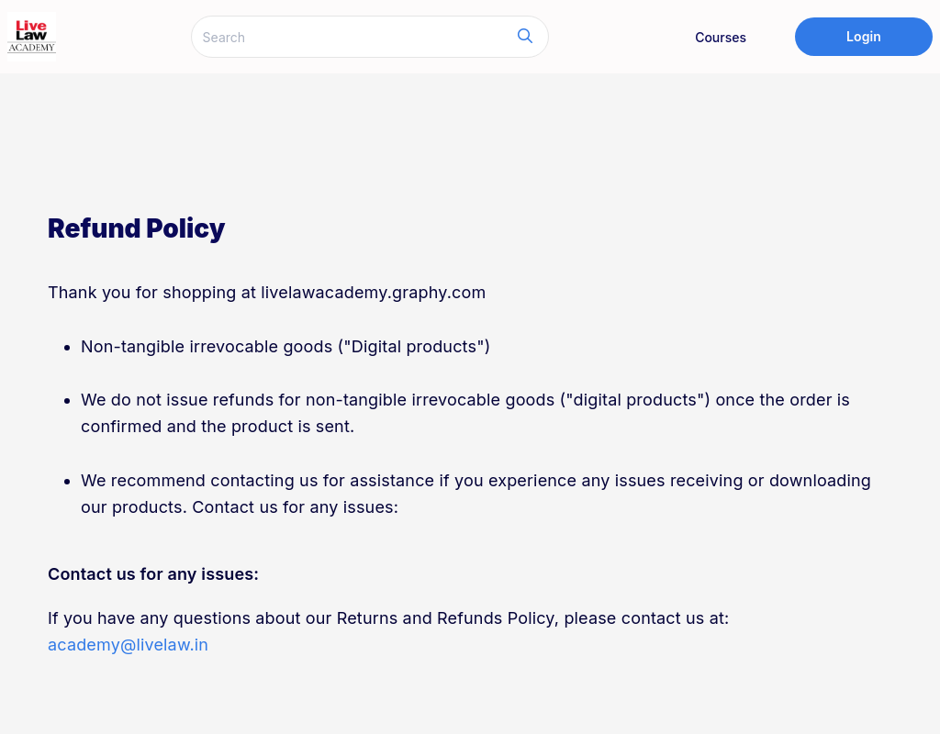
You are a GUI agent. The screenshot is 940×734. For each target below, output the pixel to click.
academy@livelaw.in (128, 644)
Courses (720, 37)
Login (863, 36)
